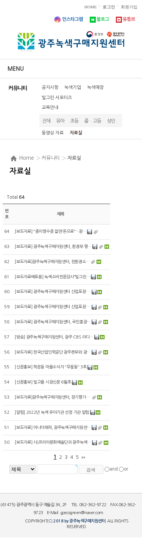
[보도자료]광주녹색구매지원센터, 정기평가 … (53, 397)
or (126, 469)
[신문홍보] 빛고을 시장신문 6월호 (43, 382)
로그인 (109, 7)
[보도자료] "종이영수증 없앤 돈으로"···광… (50, 231)
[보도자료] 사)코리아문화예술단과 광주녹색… (53, 442)
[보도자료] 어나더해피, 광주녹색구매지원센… (53, 428)
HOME (90, 7)
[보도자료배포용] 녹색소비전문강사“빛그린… (52, 277)
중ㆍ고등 (92, 120)
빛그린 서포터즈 (57, 97)
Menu (16, 69)
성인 (111, 120)
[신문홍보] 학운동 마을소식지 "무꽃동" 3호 (51, 367)
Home (26, 158)
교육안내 (50, 107)
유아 (60, 120)
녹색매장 (95, 87)
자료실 (76, 133)
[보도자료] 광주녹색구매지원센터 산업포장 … (53, 292)
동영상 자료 (53, 133)
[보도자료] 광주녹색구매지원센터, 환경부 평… (53, 247)
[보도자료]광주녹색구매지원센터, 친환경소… (52, 262)
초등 (74, 120)
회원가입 (129, 7)
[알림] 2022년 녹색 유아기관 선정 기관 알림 (52, 412)
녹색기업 (72, 87)
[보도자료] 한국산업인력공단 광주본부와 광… (53, 352)
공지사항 (50, 87)
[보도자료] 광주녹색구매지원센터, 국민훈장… (53, 322)
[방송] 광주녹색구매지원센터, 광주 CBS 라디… (54, 337)
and (113, 469)
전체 (46, 120)
